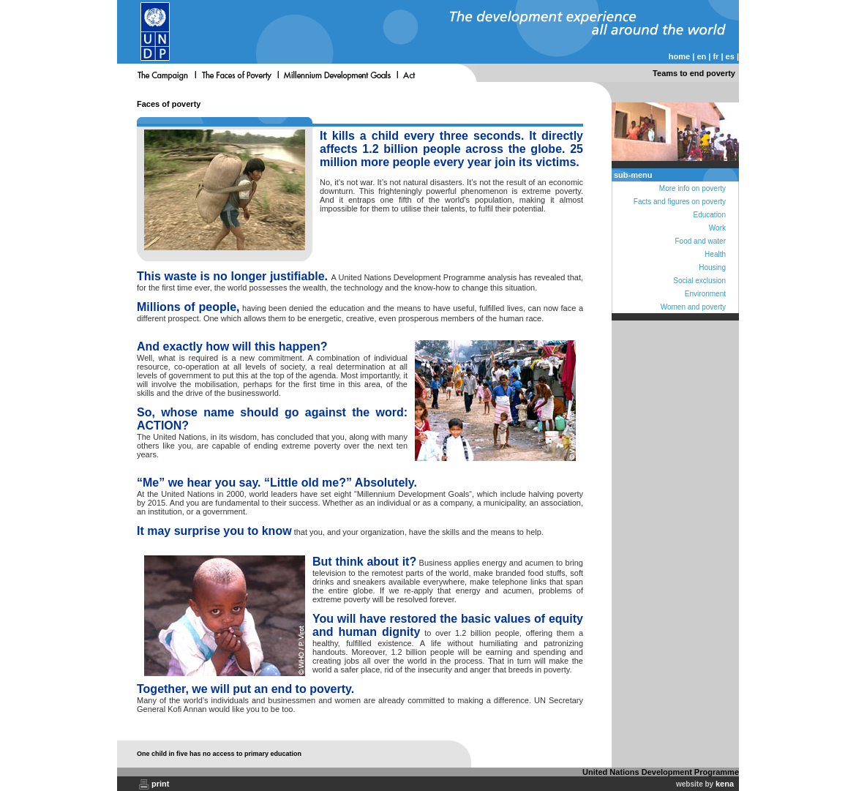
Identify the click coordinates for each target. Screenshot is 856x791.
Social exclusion (699, 281)
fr (715, 56)
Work (717, 228)
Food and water (701, 241)
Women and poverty (693, 307)
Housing (712, 267)
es (730, 56)
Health (715, 254)
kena (725, 783)
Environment (705, 294)
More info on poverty (692, 188)
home (679, 56)
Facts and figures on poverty (680, 202)
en (701, 56)
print (160, 783)
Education (710, 215)
